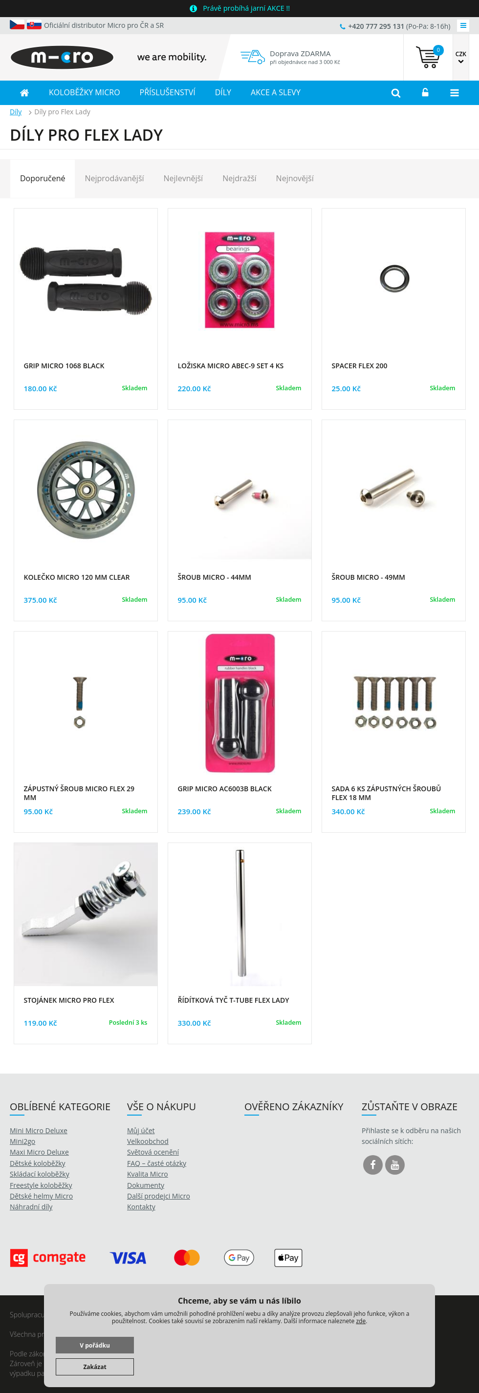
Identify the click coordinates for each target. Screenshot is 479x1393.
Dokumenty (145, 1185)
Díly (16, 111)
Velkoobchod (148, 1141)
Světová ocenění (153, 1152)
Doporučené (42, 178)
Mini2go (22, 1141)
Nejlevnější (183, 178)
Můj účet (141, 1130)
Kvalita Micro (147, 1174)
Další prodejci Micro (158, 1196)
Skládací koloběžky (39, 1174)
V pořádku (95, 1345)
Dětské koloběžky (37, 1163)
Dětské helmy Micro (41, 1196)
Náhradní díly (31, 1206)
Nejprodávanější (114, 178)
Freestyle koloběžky (41, 1185)
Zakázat (94, 1367)
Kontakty (141, 1206)
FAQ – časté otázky (156, 1163)
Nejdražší (239, 178)
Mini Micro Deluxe (38, 1130)
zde (361, 1321)
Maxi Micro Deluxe (39, 1152)
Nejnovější (295, 178)
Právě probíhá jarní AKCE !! (246, 8)
